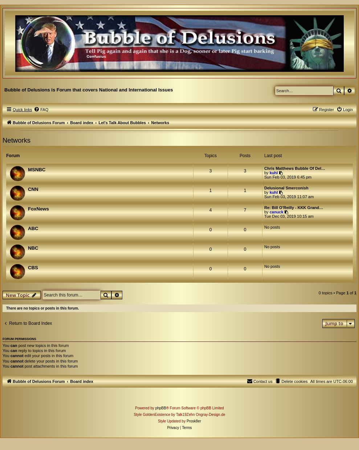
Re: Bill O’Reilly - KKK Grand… (293, 207)
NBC (33, 248)
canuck (276, 212)
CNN (33, 189)
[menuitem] (41, 109)
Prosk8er (194, 421)
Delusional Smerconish (286, 188)
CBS (33, 267)
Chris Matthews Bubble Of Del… (294, 168)
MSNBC (36, 169)
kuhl (274, 173)
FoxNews (38, 209)
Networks (16, 140)
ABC (33, 228)
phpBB (160, 408)
